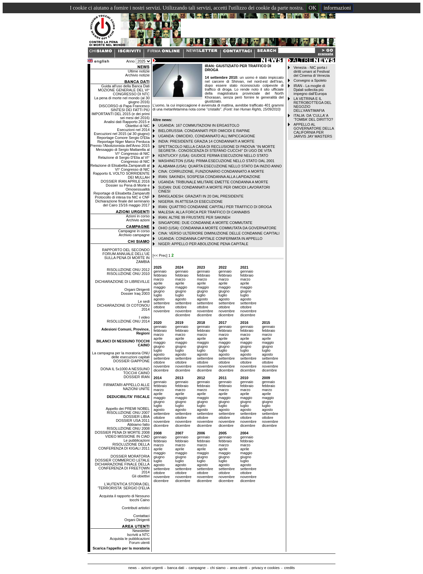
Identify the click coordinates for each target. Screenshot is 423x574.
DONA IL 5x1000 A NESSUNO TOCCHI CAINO (125, 371)
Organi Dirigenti (136, 289)
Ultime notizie (139, 71)
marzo (159, 279)
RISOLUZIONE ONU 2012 (128, 270)
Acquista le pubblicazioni (129, 539)
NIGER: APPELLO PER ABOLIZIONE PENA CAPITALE (203, 244)
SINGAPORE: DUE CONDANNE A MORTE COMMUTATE (205, 223)
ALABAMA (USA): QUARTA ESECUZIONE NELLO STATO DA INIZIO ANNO (220, 166)
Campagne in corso (133, 231)
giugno (159, 291)
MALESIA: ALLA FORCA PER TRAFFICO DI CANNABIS (204, 212)
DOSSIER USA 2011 (133, 420)
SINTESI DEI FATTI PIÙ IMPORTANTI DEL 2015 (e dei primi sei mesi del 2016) (121, 114)
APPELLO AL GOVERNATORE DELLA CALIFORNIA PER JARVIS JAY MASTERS (313, 130)
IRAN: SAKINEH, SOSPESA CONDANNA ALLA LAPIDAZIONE (209, 177)
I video (144, 317)
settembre (162, 303)
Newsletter (141, 531)
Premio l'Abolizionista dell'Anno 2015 (120, 146)
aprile (158, 283)
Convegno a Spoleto (310, 80)
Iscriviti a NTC (138, 535)
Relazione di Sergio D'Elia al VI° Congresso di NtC (123, 159)
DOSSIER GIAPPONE (131, 361)
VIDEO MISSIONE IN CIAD (127, 436)
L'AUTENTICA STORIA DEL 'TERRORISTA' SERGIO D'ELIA (124, 486)
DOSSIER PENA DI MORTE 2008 (122, 432)
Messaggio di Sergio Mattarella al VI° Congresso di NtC (123, 151)
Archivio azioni (138, 220)
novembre (162, 311)
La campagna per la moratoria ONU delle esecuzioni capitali (121, 355)
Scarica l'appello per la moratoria (121, 548)
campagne (197, 568)
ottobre (159, 307)
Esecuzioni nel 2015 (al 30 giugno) (122, 134)
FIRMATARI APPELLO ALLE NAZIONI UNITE (126, 387)
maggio (160, 287)
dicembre (182, 315)
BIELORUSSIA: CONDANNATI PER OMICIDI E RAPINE (204, 131)
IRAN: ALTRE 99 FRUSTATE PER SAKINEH (194, 217)
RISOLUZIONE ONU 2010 (128, 274)
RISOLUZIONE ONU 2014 (128, 321)
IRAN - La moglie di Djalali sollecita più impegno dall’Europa (310, 90)
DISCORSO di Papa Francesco (124, 106)
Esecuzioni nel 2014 (133, 130)
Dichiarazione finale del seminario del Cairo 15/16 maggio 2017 (122, 203)
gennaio (160, 271)
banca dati (175, 568)
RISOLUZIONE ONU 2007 (128, 413)
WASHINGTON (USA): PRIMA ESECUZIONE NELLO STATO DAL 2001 (216, 161)
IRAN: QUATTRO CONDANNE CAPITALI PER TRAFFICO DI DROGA (215, 207)
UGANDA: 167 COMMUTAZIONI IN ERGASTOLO (198, 125)
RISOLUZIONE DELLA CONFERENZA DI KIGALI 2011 (123, 446)
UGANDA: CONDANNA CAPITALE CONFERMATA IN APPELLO (210, 239)
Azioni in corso (138, 216)
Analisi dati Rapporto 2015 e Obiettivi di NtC (127, 124)
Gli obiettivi (141, 476)
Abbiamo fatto (138, 424)
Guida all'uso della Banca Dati (125, 86)
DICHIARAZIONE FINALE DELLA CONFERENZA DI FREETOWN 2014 (122, 468)
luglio (158, 295)
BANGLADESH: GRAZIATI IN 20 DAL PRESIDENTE (201, 196)
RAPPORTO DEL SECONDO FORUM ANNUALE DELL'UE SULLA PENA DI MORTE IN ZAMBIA (126, 256)
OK (312, 8)
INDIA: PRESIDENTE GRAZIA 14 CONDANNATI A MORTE (206, 141)
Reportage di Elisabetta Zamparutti (122, 193)
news (132, 568)
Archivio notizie (137, 75)
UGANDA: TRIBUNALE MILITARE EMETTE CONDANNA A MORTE (213, 182)
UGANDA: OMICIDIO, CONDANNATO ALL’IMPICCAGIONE (206, 136)
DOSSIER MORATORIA (130, 456)
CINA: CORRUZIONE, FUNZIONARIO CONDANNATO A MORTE (211, 171)
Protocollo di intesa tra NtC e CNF (122, 197)
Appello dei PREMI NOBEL (128, 409)
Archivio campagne (134, 235)
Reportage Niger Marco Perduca (123, 142)
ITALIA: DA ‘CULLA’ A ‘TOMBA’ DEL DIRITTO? (313, 117)
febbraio (160, 275)
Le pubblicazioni (137, 440)
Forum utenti (139, 543)
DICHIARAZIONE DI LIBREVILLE (122, 282)
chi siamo (217, 568)
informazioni (337, 8)
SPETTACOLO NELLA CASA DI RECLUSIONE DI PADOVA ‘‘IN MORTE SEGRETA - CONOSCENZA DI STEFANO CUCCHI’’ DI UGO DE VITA (216, 149)
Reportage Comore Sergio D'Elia (123, 138)
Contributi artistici (135, 508)
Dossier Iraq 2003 (135, 293)
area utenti (238, 568)
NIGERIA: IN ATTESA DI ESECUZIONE (190, 201)
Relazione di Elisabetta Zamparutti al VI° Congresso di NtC (120, 167)
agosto (159, 299)
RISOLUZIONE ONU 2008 (128, 428)
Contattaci (141, 516)
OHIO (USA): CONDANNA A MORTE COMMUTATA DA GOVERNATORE (217, 228)
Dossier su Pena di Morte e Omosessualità (128, 187)
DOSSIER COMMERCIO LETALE (122, 460)
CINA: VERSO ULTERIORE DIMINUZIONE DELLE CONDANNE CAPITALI (219, 233)
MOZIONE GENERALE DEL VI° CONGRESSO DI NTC (124, 92)
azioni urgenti (152, 568)
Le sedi (143, 301)
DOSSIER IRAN (137, 377)
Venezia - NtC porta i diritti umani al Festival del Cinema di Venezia (311, 71)
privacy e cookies (266, 568)
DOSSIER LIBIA (136, 417)
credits (289, 568)
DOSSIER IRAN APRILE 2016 (125, 181)
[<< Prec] (161, 255)
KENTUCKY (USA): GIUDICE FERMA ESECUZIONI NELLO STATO (213, 155)
